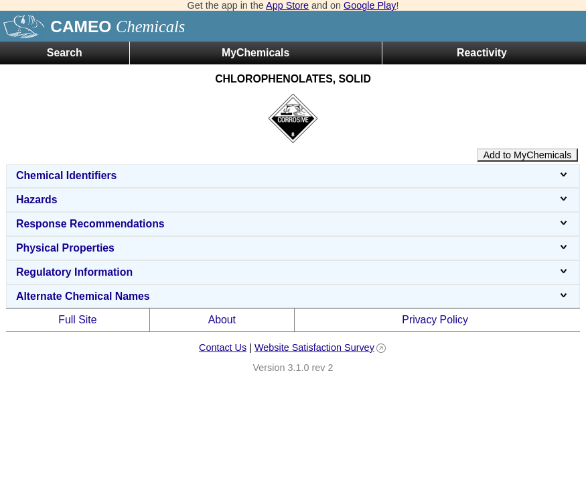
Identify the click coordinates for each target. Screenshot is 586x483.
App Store (287, 5)
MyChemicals (255, 52)
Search (64, 52)
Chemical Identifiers (293, 175)
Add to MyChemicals (528, 155)
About (222, 319)
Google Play (370, 5)
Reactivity (482, 52)
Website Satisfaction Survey (314, 347)
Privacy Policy (435, 319)
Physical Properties (293, 248)
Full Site (77, 319)
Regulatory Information (293, 272)
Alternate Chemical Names (293, 296)
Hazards (293, 199)
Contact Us (222, 347)
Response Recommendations (293, 223)
